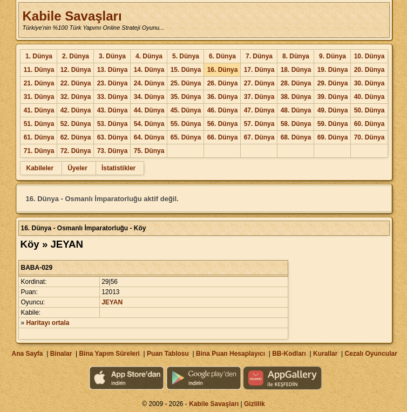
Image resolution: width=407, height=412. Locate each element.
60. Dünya (369, 124)
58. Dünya (296, 124)
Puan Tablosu (168, 353)
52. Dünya (75, 124)
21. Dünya (39, 83)
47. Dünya (259, 110)
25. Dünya (186, 83)
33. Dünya (112, 97)
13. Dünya (112, 70)
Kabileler (39, 168)
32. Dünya (75, 97)
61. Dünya (39, 137)
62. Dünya (75, 137)
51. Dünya (39, 124)
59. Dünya (332, 124)
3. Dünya (112, 56)
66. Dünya (222, 137)
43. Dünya (112, 110)
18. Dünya (296, 70)
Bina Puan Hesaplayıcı (230, 353)
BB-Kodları (289, 353)
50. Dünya (369, 110)
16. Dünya (222, 70)
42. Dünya (75, 110)
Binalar (61, 353)
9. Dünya (332, 56)
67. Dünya (259, 137)
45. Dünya (186, 110)
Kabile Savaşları (71, 16)
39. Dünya (332, 97)
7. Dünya (259, 56)
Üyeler (77, 168)
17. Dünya (259, 70)
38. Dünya (296, 97)
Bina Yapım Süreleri (109, 353)
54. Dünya (149, 124)
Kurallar (325, 353)
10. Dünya (369, 56)
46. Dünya (222, 110)
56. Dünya (222, 124)
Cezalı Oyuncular (370, 353)
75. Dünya (149, 151)
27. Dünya (259, 83)
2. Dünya (75, 56)
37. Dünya (259, 97)
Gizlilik (254, 404)
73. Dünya (112, 151)
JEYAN (112, 302)
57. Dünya (259, 124)
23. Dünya (112, 83)
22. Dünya (75, 83)
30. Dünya (369, 83)
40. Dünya (369, 97)
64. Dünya (149, 137)
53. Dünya (112, 124)
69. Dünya (332, 137)
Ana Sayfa (27, 353)
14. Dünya (149, 70)
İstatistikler (118, 168)
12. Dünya (75, 70)
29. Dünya (332, 83)
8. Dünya (295, 56)
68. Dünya (296, 137)
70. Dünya (369, 137)
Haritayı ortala (48, 323)
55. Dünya (186, 124)
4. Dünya (148, 56)
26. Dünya (222, 83)
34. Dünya (149, 97)
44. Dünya (149, 110)
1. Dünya (38, 56)
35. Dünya (186, 97)
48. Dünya (296, 110)
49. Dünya (332, 110)
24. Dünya (149, 83)
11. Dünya (39, 70)
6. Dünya (222, 56)
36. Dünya (222, 97)
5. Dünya (185, 56)
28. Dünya (296, 83)
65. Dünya (186, 137)
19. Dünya (332, 70)
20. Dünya (369, 70)
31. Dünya (39, 97)
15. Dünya (186, 70)
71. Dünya (39, 151)
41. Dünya (39, 110)
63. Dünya (112, 137)
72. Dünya (75, 151)
